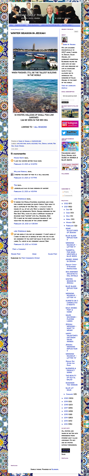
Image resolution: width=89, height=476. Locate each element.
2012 (66, 424)
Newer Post (15, 254)
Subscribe (65, 102)
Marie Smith (19, 158)
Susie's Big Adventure (33, 25)
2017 (66, 408)
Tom (15, 185)
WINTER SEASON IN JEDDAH (71, 281)
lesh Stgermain (20, 199)
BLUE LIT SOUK (69, 389)
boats (29, 143)
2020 (66, 398)
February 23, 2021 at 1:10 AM (25, 244)
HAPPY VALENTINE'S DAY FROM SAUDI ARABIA (71, 337)
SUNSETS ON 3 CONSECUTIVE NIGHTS (72, 303)
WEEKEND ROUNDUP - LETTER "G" (71, 356)
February (70, 226)
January (70, 394)
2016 (66, 411)
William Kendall (20, 171)
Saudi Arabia (19, 146)
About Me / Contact (67, 25)
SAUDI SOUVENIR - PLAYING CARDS (71, 318)
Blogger (55, 469)
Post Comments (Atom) (30, 258)
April (68, 219)
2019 (66, 401)
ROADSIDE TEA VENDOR (72, 384)
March (69, 222)
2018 (66, 405)
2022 (66, 203)
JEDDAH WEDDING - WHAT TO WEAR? (71, 327)
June (68, 213)
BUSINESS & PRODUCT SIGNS (71, 370)
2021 (66, 207)
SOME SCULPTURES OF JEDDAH (72, 230)
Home (11, 25)
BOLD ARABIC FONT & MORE (71, 310)
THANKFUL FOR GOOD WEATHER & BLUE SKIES (71, 253)
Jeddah (44, 143)
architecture (21, 143)
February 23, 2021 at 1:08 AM (26, 224)
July (68, 209)
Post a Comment (19, 249)
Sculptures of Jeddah (20, 25)
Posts (66, 192)
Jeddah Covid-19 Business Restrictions (71, 266)
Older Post (52, 254)
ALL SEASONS (40, 127)
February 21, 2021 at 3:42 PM (25, 164)
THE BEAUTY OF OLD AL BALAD (71, 377)
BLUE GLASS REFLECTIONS (71, 238)
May (68, 216)
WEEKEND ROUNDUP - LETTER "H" (71, 295)
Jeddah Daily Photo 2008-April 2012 (50, 25)
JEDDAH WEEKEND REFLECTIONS (71, 348)
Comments (67, 195)
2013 (66, 421)
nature (50, 143)
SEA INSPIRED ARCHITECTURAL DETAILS (72, 274)
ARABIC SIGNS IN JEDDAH (72, 260)
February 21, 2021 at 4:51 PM (25, 191)
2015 (66, 414)
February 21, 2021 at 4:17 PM (25, 178)
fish (39, 143)
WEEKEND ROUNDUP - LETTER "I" (71, 245)
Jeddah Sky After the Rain (70, 363)
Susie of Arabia (69, 44)
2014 (66, 418)
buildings (34, 143)
